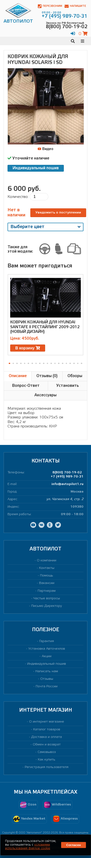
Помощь (46, 575)
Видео (45, 149)
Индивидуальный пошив (36, 168)
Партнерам (47, 591)
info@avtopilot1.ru (67, 484)
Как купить (46, 759)
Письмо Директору (46, 606)
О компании (46, 560)
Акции (46, 656)
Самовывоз (47, 752)
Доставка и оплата (46, 737)
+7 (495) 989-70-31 (67, 476)
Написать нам (46, 671)
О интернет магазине (46, 721)
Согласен (73, 845)
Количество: (18, 197)
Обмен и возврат (47, 744)
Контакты (46, 568)
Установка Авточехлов (46, 648)
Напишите (75, 6)
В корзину (27, 348)
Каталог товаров (46, 729)
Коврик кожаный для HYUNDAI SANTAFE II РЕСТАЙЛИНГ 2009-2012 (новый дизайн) (45, 326)
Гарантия (46, 641)
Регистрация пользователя (46, 767)
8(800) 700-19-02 (67, 472)
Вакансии (46, 583)
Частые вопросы (46, 598)
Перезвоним (50, 6)
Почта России (47, 686)
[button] (9, 363)
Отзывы (46, 679)
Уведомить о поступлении (58, 212)
